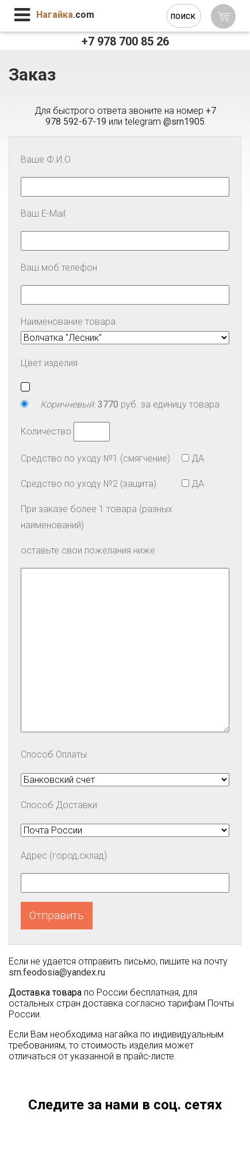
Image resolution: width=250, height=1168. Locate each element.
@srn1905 (184, 121)
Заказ (32, 74)
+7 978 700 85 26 (125, 41)
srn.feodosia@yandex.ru (57, 972)
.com (65, 14)
